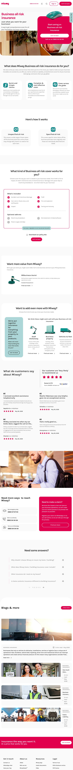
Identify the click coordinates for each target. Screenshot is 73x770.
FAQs (37, 753)
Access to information (59, 755)
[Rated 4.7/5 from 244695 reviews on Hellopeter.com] (56, 388)
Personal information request (61, 761)
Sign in (54, 3)
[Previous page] (30, 592)
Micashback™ (23, 753)
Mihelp (38, 758)
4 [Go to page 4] (38, 591)
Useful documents (41, 750)
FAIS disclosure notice (59, 750)
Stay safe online (40, 761)
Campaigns (23, 761)
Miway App (39, 747)
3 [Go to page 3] (36, 591)
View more (66, 612)
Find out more (55, 529)
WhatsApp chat (7, 750)
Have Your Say (71, 18)
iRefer (21, 747)
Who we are (23, 750)
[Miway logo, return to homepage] (7, 4)
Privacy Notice (57, 763)
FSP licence (56, 753)
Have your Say (7, 752)
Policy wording (40, 755)
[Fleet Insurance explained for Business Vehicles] (36, 642)
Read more (7, 662)
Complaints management (60, 758)
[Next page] (43, 592)
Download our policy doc (36, 237)
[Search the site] (46, 4)
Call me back (65, 3)
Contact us (6, 747)
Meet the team (24, 755)
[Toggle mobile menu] (42, 3)
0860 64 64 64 (34, 3)
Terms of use (56, 747)
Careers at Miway (25, 758)
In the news (23, 763)
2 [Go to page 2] (34, 591)
